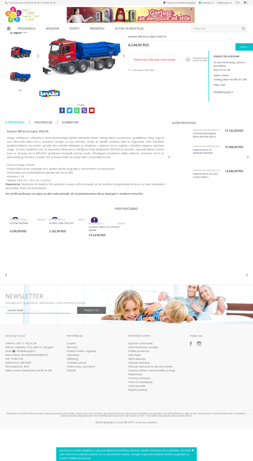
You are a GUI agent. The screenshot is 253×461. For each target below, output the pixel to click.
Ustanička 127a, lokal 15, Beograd (33, 379)
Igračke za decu (36, 34)
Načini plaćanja (136, 391)
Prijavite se (91, 342)
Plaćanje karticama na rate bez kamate (150, 399)
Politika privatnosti (138, 383)
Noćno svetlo (57, 252)
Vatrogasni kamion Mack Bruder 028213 (204, 167)
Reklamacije (135, 406)
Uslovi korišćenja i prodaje (143, 379)
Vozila (73, 34)
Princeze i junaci (19, 252)
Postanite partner (77, 395)
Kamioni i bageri (87, 34)
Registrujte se (224, 2)
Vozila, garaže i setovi (57, 34)
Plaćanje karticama (139, 395)
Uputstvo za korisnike (140, 375)
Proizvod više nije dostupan (154, 92)
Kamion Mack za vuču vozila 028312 (205, 208)
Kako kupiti (134, 387)
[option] (20, 61)
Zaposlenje (73, 387)
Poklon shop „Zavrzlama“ (81, 399)
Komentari (70, 155)
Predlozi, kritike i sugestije (81, 383)
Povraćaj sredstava (139, 410)
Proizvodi (21, 34)
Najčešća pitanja (137, 422)
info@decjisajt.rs (26, 383)
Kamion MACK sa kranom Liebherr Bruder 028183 (203, 184)
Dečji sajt (9, 34)
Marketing (72, 391)
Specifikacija (43, 155)
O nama (71, 375)
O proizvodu (14, 155)
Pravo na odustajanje (140, 414)
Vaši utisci (72, 379)
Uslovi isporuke (136, 418)
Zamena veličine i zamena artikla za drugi (151, 402)
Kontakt (71, 402)
